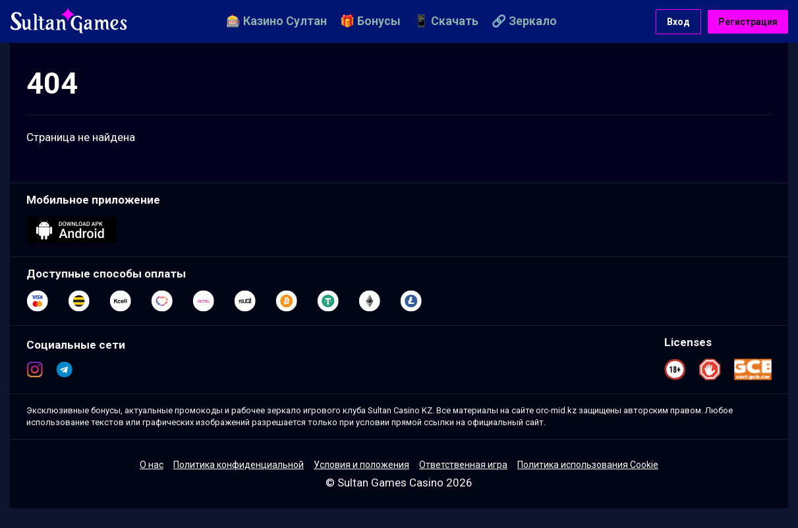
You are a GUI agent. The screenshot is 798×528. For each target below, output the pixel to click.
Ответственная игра (463, 464)
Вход (678, 21)
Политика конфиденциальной (238, 464)
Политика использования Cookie (587, 464)
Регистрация (748, 21)
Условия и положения (361, 464)
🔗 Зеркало (524, 21)
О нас (151, 464)
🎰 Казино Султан (276, 21)
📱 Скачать (446, 21)
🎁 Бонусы (370, 21)
